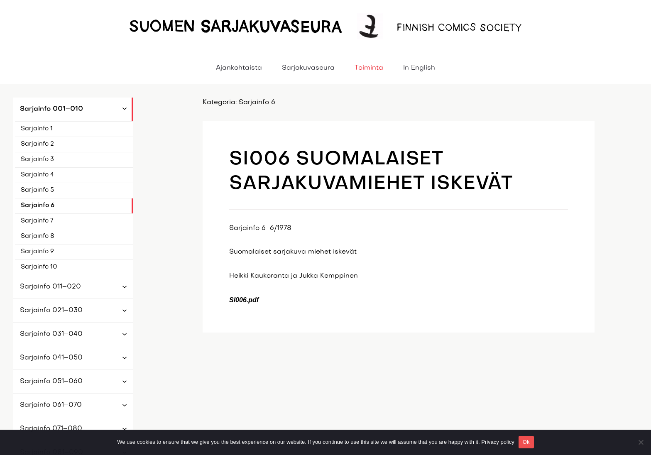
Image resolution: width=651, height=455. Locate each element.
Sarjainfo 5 (37, 190)
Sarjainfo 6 (37, 205)
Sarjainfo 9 (37, 251)
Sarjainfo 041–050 (51, 358)
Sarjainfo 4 (37, 175)
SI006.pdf (244, 299)
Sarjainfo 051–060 (51, 381)
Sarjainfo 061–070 (51, 405)
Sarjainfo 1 (37, 129)
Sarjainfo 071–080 (51, 429)
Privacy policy (497, 442)
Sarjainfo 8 (37, 236)
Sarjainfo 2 (37, 144)
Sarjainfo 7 (37, 221)
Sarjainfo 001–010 (51, 109)
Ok (526, 442)
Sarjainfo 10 (39, 267)
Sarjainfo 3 (37, 159)
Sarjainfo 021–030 (51, 310)
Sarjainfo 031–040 (51, 334)
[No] (640, 442)
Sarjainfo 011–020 (50, 287)
